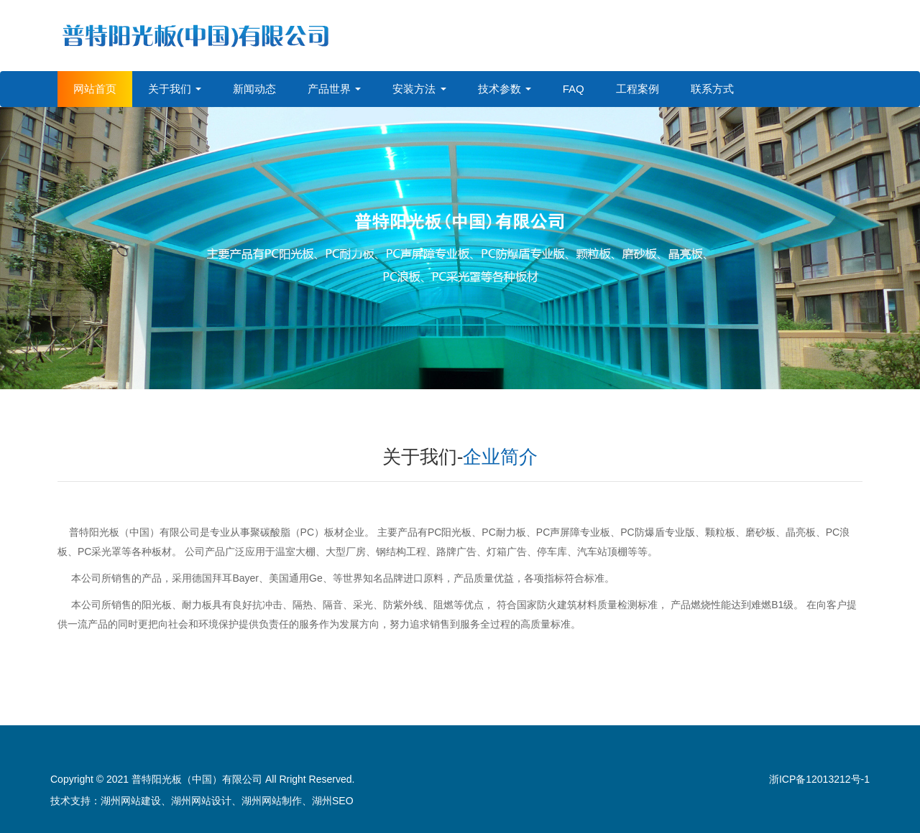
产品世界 (334, 89)
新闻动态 (254, 89)
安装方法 (419, 89)
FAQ (573, 89)
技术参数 (504, 89)
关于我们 (174, 89)
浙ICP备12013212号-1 (819, 779)
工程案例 (637, 89)
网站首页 (94, 89)
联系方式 (712, 89)
